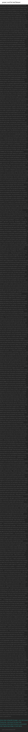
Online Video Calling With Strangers (9, 720)
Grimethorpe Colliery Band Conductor (9, 724)
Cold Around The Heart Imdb (14, 722)
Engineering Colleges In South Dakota (12, 726)
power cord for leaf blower (11, 2)
